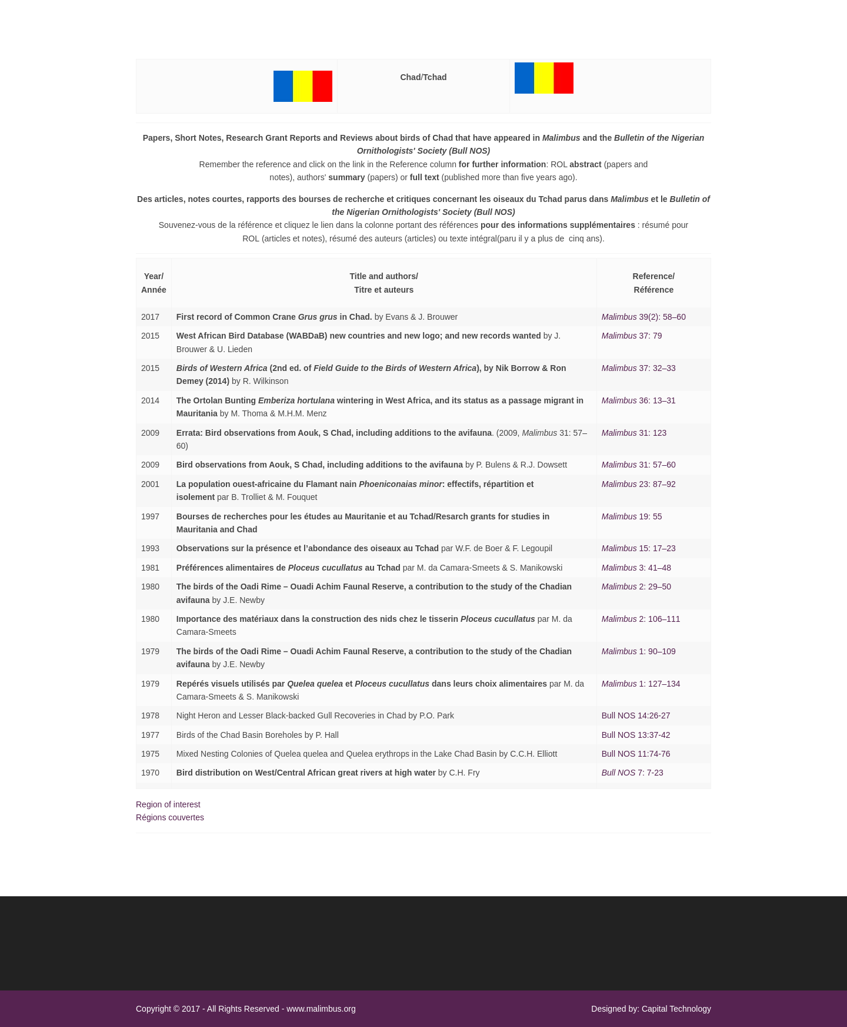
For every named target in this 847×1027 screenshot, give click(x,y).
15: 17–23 (639, 548)
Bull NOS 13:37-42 (636, 735)
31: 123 (634, 433)
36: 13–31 (639, 400)
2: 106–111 (641, 619)
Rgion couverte (170, 817)
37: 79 (632, 335)
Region (168, 804)
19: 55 (632, 516)
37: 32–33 (639, 368)
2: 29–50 (636, 586)
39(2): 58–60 (644, 317)
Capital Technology (676, 1008)
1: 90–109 (639, 651)
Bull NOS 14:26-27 (636, 715)
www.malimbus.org (320, 1008)
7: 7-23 (632, 772)
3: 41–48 (636, 567)
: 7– (639, 484)
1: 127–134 (641, 683)
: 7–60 (639, 464)
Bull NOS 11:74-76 (636, 753)
